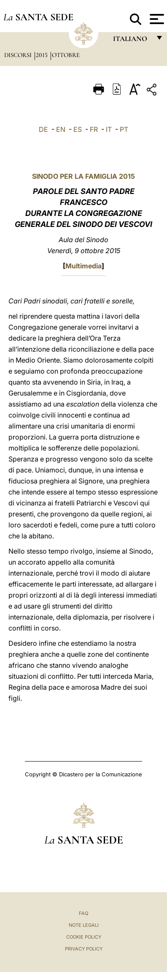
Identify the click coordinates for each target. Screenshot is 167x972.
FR (94, 129)
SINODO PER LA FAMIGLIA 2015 (83, 176)
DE (43, 129)
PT (124, 129)
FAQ (83, 913)
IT (109, 129)
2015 (42, 55)
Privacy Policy (83, 949)
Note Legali (84, 925)
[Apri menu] (156, 19)
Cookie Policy (83, 937)
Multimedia (83, 266)
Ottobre (66, 55)
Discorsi (18, 55)
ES (77, 129)
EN (60, 129)
